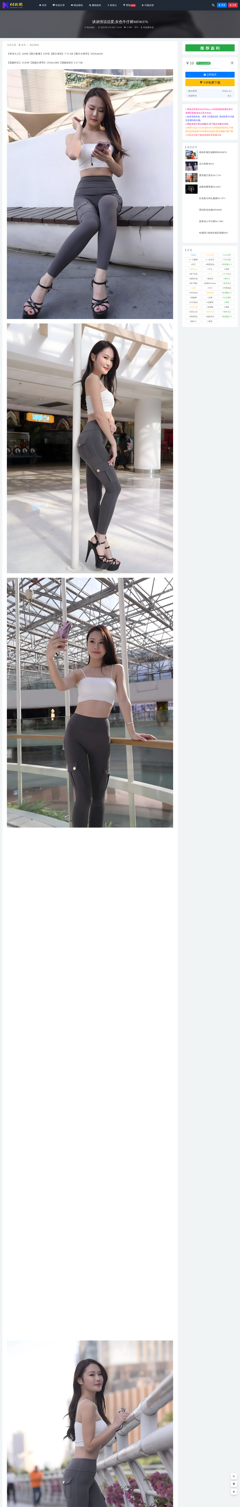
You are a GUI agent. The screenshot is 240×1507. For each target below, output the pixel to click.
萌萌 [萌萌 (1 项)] (227, 302)
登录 (221, 5)
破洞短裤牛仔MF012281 (17, 1484)
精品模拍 (91, 27)
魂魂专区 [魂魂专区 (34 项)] (210, 316)
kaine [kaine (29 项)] (194, 255)
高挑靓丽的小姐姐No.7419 (153, 1484)
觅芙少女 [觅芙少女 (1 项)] (194, 312)
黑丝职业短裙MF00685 (210, 210)
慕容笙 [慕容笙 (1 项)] (210, 279)
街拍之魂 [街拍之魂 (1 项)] (194, 307)
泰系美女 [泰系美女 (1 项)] (227, 283)
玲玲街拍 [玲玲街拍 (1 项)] (194, 293)
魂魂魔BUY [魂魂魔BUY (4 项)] (227, 316)
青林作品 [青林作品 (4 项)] (227, 312)
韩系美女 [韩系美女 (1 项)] (194, 316)
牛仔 (12, 1377)
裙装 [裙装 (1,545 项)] (227, 307)
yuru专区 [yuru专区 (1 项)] (210, 255)
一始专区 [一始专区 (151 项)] (210, 260)
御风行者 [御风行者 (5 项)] (194, 279)
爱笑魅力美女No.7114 (210, 175)
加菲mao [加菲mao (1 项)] (194, 269)
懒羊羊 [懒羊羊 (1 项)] (227, 279)
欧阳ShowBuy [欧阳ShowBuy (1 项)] (210, 283)
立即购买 (210, 74)
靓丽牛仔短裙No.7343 (106, 1484)
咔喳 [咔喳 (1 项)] (227, 269)
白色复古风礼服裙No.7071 (212, 198)
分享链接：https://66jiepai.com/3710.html (33, 1385)
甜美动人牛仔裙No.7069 (211, 221)
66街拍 (27, 1502)
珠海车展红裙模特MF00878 (213, 152)
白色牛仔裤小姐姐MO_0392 (64, 1484)
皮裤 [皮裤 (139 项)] (210, 297)
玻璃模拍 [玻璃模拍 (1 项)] (210, 293)
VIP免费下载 (210, 82)
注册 (232, 5)
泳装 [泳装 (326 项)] (194, 288)
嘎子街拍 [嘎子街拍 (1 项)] (194, 274)
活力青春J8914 (206, 164)
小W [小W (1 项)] (210, 274)
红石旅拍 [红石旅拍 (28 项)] (194, 302)
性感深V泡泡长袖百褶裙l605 (213, 233)
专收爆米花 (147, 27)
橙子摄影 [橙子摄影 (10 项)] (194, 283)
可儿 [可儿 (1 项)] (210, 269)
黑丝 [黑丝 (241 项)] (210, 321)
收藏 (11, 1385)
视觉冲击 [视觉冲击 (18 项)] (210, 312)
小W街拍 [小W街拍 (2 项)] (227, 274)
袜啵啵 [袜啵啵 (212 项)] (210, 307)
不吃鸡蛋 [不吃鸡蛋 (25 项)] (227, 260)
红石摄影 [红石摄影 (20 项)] (227, 297)
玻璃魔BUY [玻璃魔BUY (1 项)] (227, 293)
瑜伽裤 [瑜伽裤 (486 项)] (194, 297)
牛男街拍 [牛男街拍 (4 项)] (227, 288)
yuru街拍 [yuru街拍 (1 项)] (227, 255)
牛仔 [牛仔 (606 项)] (210, 288)
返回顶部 (231, 1502)
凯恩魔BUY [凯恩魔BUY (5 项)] (227, 264)
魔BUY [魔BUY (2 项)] (194, 321)
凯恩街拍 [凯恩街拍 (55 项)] (210, 264)
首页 (23, 44)
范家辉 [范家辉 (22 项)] (210, 302)
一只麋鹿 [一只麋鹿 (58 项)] (194, 260)
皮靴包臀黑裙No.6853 (210, 187)
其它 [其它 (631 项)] (194, 264)
